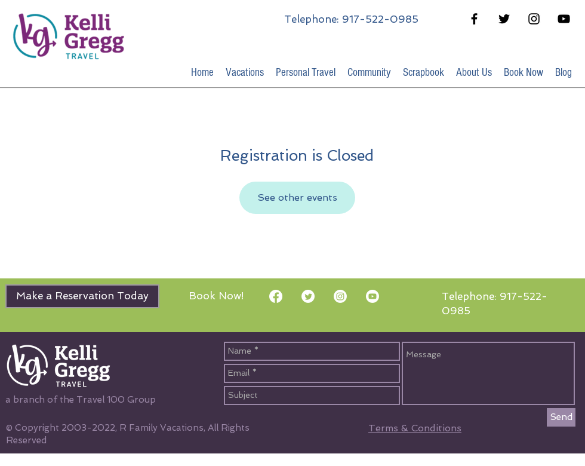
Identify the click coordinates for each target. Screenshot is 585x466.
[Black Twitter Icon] (504, 18)
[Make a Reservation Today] (82, 296)
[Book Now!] (216, 296)
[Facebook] (275, 296)
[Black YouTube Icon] (563, 18)
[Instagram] (340, 296)
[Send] (561, 417)
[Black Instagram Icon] (533, 18)
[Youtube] (372, 296)
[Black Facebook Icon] (474, 18)
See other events (297, 197)
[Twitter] (308, 296)
